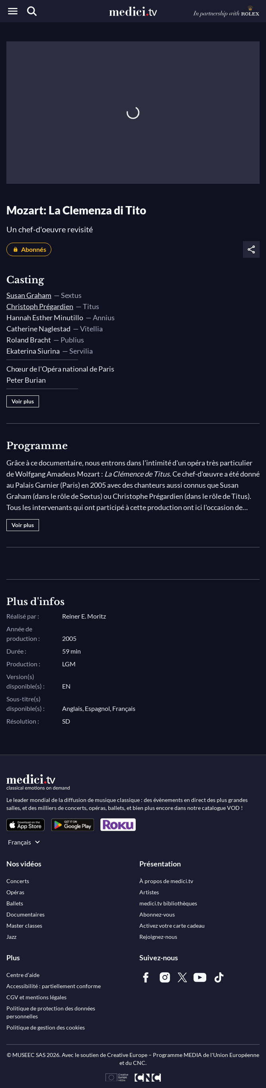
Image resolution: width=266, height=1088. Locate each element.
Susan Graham (28, 295)
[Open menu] (12, 11)
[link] (25, 824)
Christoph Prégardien (39, 306)
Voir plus (23, 401)
